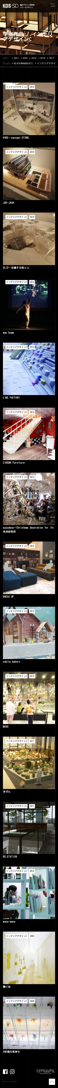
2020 (25, 58)
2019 (33, 58)
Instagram (12, 1071)
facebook (5, 1071)
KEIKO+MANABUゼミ (23, 63)
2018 (42, 58)
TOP (52, 1082)
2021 (16, 58)
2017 (51, 58)
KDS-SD (10, 6)
